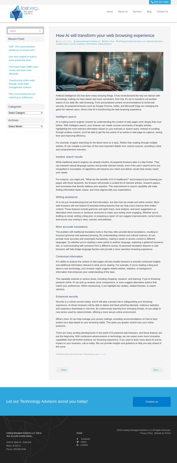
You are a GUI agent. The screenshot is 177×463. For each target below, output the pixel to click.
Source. (102, 354)
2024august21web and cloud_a (130, 41)
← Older (62, 370)
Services (137, 11)
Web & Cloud (109, 41)
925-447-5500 (159, 2)
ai (144, 41)
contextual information (154, 41)
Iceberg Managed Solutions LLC (88, 41)
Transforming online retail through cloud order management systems (22, 84)
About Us (123, 11)
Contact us (152, 401)
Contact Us (162, 11)
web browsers (91, 44)
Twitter (82, 442)
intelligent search (62, 44)
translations (81, 44)
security (73, 44)
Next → (157, 370)
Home (110, 11)
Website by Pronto (162, 433)
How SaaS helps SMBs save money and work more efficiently (23, 70)
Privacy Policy (146, 433)
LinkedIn (82, 445)
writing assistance (105, 44)
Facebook (83, 439)
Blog (149, 11)
